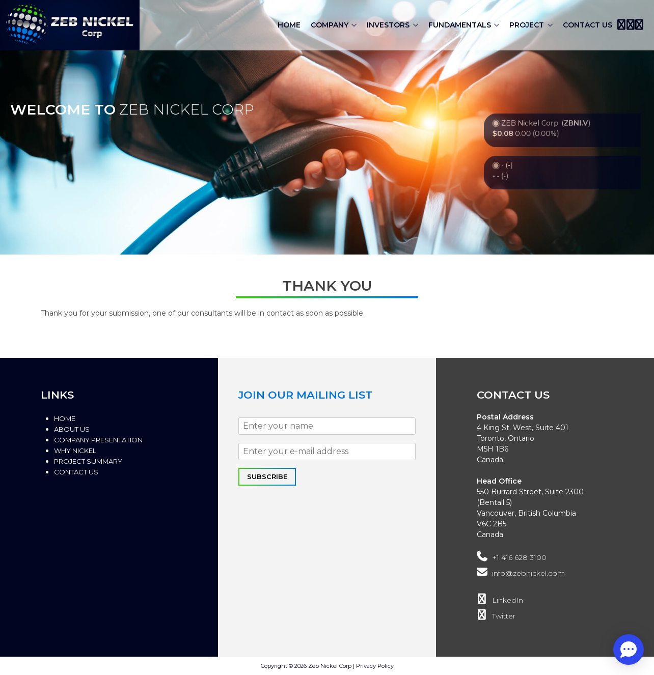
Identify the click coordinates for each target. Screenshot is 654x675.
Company (329, 25)
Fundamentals (459, 25)
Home (289, 25)
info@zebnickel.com (521, 573)
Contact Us (587, 25)
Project (526, 25)
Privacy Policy (375, 665)
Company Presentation (98, 440)
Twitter (496, 616)
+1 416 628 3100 (512, 557)
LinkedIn (500, 600)
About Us (72, 429)
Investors (388, 25)
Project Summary (88, 461)
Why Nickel (75, 450)
